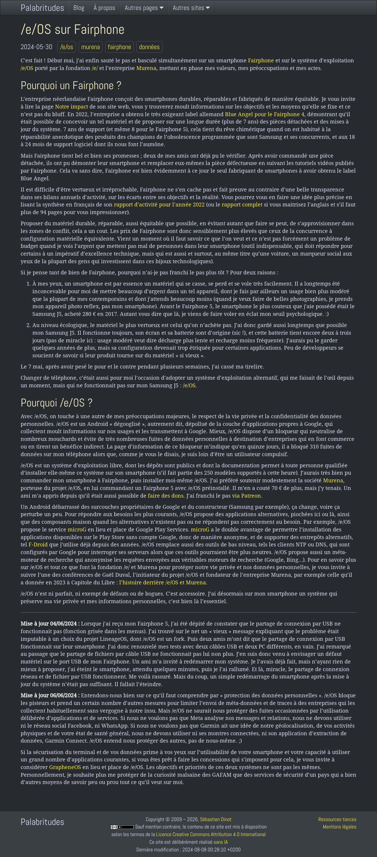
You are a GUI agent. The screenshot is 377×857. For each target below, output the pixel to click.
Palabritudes (42, 8)
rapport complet (242, 204)
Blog (78, 7)
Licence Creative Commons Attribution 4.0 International (211, 834)
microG (77, 529)
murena (90, 46)
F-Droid (38, 544)
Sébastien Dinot (216, 819)
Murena (146, 67)
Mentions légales (339, 826)
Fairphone (261, 60)
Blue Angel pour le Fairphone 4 (264, 114)
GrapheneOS (65, 767)
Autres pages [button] (144, 7)
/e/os (66, 46)
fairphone (119, 46)
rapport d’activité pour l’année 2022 (159, 204)
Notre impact (71, 106)
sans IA (221, 841)
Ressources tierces (337, 819)
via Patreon (246, 495)
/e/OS (27, 67)
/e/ (95, 67)
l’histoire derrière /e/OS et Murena (162, 582)
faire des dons (165, 495)
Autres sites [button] (191, 7)
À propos (104, 7)
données (149, 46)
